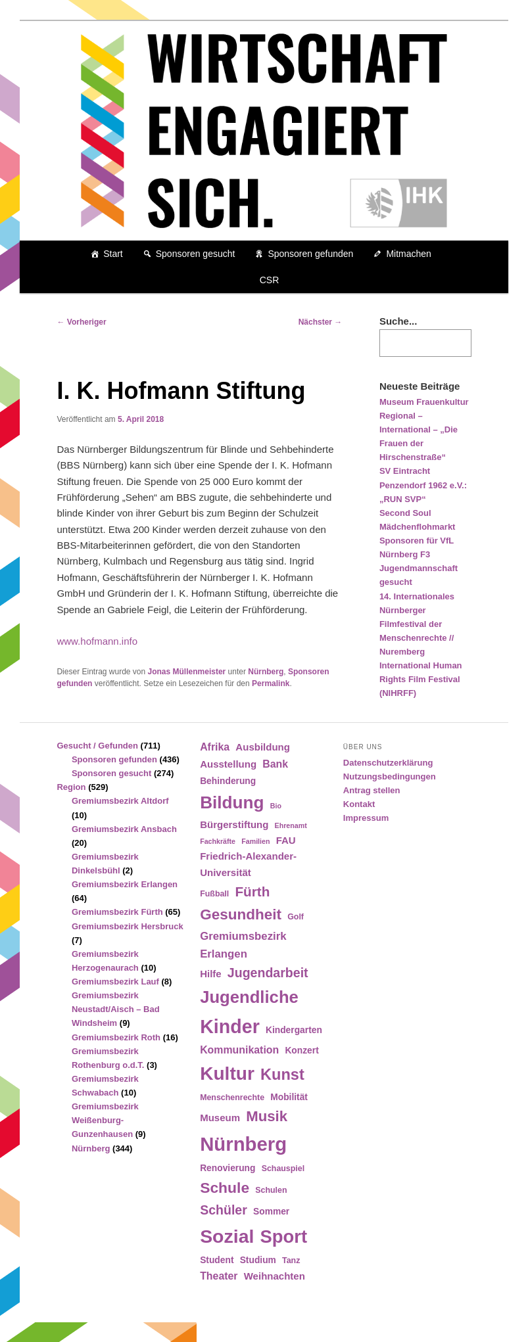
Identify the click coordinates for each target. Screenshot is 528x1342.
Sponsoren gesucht (195, 253)
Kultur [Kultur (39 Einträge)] (227, 1073)
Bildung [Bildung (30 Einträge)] (232, 802)
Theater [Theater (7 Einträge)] (218, 1276)
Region (71, 787)
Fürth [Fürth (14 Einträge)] (252, 891)
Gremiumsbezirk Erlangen (125, 884)
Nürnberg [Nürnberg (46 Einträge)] (243, 1144)
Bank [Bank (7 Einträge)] (275, 764)
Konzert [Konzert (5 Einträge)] (301, 1050)
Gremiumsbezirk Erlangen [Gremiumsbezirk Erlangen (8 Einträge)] (243, 945)
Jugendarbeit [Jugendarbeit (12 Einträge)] (268, 972)
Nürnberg (265, 671)
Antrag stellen (371, 790)
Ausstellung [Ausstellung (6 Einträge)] (228, 764)
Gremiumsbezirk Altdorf (120, 801)
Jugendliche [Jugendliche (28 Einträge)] (249, 997)
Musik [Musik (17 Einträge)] (266, 1116)
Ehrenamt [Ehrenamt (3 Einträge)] (291, 825)
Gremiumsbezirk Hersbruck (127, 926)
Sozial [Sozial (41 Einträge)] (227, 1236)
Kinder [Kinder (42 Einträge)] (230, 1026)
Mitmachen (408, 253)
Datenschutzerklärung (388, 763)
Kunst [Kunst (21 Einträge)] (282, 1074)
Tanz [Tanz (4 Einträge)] (291, 1260)
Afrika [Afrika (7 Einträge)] (214, 746)
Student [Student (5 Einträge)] (216, 1260)
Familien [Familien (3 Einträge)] (255, 841)
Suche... (398, 321)
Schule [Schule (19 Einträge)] (224, 1187)
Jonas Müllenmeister (187, 671)
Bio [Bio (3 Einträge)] (275, 806)
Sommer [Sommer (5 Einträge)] (271, 1211)
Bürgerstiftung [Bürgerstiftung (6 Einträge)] (234, 824)
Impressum (366, 818)
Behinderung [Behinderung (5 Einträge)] (228, 781)
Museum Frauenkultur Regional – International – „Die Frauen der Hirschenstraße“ (424, 430)
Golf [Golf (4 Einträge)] (295, 916)
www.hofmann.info (97, 641)
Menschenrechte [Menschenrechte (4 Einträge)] (232, 1097)
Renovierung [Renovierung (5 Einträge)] (227, 1168)
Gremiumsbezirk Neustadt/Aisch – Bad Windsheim (116, 1009)
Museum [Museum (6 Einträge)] (220, 1117)
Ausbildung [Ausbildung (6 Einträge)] (262, 746)
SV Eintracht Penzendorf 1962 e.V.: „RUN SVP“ (423, 484)
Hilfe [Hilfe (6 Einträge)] (211, 973)
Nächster (321, 322)
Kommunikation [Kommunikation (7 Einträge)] (239, 1049)
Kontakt (359, 804)
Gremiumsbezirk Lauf (115, 981)
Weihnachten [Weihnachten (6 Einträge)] (274, 1276)
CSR (269, 280)
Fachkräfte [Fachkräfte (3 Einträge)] (217, 841)
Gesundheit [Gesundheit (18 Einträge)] (240, 914)
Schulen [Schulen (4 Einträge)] (271, 1190)
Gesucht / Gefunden (97, 746)
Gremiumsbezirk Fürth (117, 912)
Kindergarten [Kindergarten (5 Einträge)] (294, 1030)
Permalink (270, 683)
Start (113, 253)
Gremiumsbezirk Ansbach (124, 829)
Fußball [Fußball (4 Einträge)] (214, 893)
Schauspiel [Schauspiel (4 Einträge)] (283, 1168)
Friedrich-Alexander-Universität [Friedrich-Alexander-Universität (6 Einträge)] (248, 863)
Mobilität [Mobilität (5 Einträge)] (289, 1097)
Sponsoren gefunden (310, 253)
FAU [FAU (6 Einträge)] (286, 840)
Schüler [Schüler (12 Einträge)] (223, 1210)
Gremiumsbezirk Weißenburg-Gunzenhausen (105, 1120)
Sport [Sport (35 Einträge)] (284, 1236)
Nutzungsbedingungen (389, 776)
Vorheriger (81, 322)
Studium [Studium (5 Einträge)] (258, 1260)
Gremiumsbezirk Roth (116, 1037)
